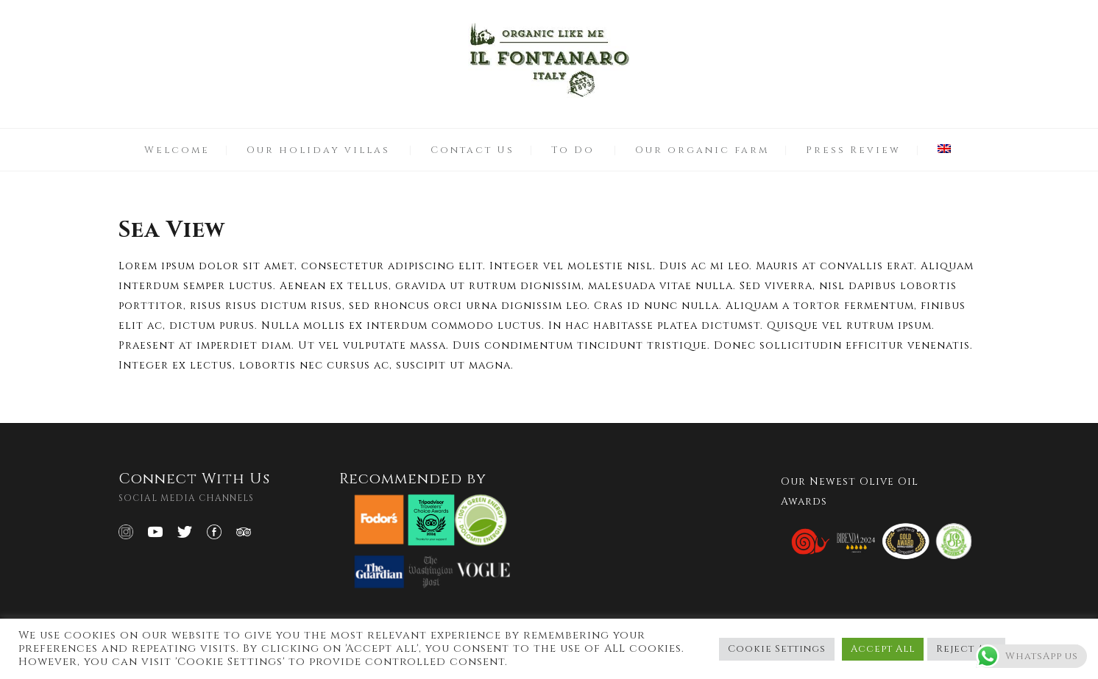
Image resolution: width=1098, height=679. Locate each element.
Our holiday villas (318, 150)
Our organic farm (702, 150)
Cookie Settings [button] (777, 648)
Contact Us (472, 150)
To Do (573, 150)
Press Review (853, 150)
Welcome (177, 150)
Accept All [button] (883, 648)
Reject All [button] (966, 648)
